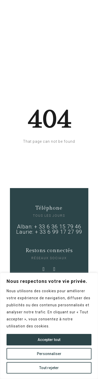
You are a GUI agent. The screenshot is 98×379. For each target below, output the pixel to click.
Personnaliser (49, 354)
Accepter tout (49, 340)
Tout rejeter (49, 368)
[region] (49, 326)
